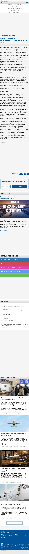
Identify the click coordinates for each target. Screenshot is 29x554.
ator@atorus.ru (10, 544)
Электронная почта (5, 183)
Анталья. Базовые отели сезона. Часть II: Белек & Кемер (12, 316)
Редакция (3, 534)
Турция (17, 446)
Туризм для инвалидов (14, 8)
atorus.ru (12, 552)
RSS (1, 539)
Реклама (3, 537)
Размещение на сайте (6, 535)
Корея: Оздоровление (15, 12)
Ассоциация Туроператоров (6, 2)
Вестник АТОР (6, 264)
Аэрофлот (24, 482)
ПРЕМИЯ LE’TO (14, 6)
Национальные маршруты (10, 271)
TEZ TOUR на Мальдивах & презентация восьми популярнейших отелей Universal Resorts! (14, 325)
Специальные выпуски (9, 260)
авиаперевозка (12, 411)
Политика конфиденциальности (7, 532)
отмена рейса (12, 446)
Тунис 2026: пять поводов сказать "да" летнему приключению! (14, 306)
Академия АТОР (14, 10)
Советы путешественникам (11, 267)
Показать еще (14, 523)
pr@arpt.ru (12, 546)
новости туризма (5, 411)
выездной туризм (5, 413)
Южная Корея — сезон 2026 (7, 320)
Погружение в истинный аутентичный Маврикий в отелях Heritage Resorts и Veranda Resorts (13, 311)
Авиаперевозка (18, 516)
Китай (11, 518)
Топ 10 (3, 275)
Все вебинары (6, 328)
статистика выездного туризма (15, 413)
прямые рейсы (22, 446)
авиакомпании (3, 142)
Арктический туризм (14, 4)
